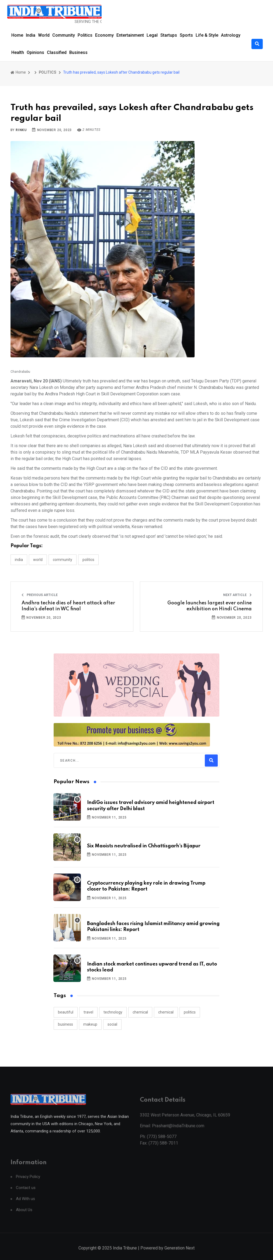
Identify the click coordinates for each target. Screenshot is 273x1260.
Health (17, 52)
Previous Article (40, 595)
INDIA (19, 559)
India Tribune (125, 1253)
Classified (57, 52)
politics (190, 1012)
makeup (90, 1024)
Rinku (21, 130)
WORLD (38, 559)
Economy (104, 35)
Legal (152, 35)
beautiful (65, 1012)
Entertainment (130, 35)
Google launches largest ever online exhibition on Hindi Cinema (209, 606)
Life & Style (207, 35)
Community (63, 35)
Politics (85, 35)
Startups (168, 35)
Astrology (230, 35)
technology (112, 1012)
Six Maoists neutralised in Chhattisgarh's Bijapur (144, 846)
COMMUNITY (62, 559)
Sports (186, 35)
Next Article (237, 595)
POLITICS (48, 72)
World (44, 35)
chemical (140, 1012)
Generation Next (179, 1253)
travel (88, 1012)
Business (78, 52)
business (65, 1024)
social (112, 1024)
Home (17, 35)
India (30, 35)
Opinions (35, 52)
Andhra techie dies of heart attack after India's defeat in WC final (68, 606)
